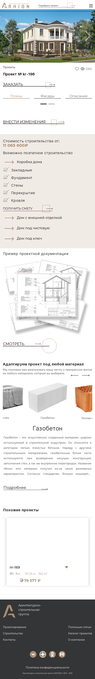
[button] (47, 162)
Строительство (13, 633)
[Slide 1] (33, 57)
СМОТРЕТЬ (26, 344)
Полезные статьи (79, 626)
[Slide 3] (52, 57)
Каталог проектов (80, 633)
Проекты (9, 67)
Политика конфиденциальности (47, 667)
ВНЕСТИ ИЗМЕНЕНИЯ (30, 122)
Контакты (9, 639)
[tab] (48, 400)
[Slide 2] (42, 57)
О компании (76, 639)
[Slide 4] (62, 57)
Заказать (27, 84)
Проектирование (14, 626)
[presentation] (74, 375)
